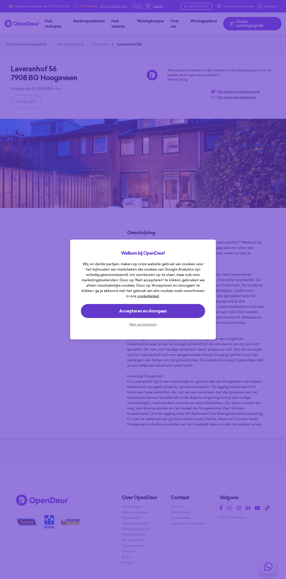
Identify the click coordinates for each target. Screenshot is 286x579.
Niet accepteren (143, 324)
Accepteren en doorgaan (143, 311)
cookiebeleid (148, 296)
